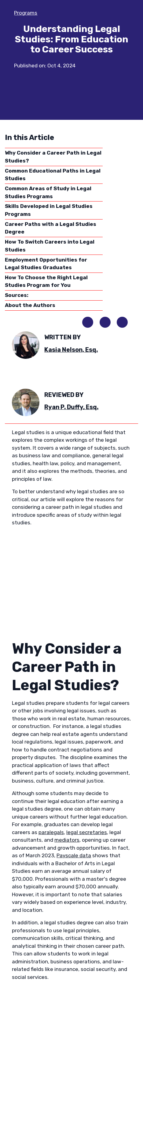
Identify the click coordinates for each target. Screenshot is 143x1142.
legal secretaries (86, 832)
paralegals (51, 832)
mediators (66, 840)
